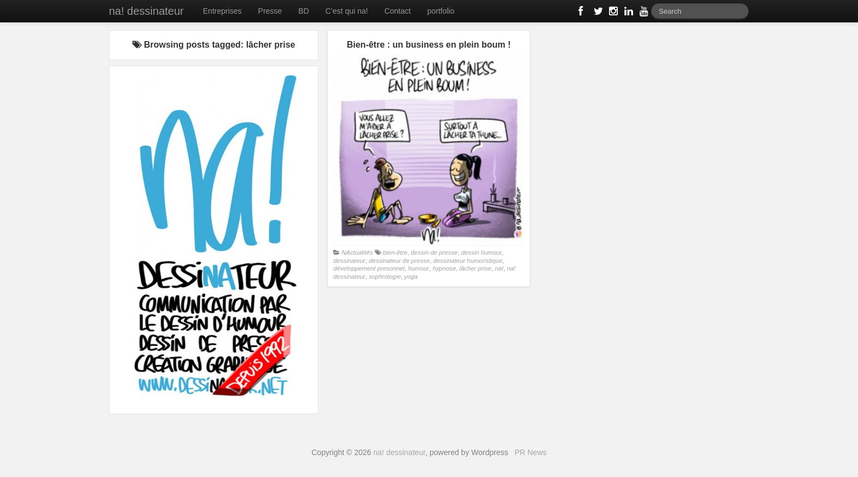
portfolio (441, 11)
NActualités (357, 252)
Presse (270, 11)
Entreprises (222, 11)
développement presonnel (368, 268)
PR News (530, 452)
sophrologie (385, 276)
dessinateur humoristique (468, 260)
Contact (397, 11)
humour (418, 268)
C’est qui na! (347, 11)
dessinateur (349, 260)
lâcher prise (476, 268)
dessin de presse (434, 252)
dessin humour (481, 252)
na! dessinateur (146, 11)
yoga (411, 276)
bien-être (395, 252)
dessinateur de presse (399, 260)
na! (499, 268)
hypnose (444, 268)
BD (303, 11)
